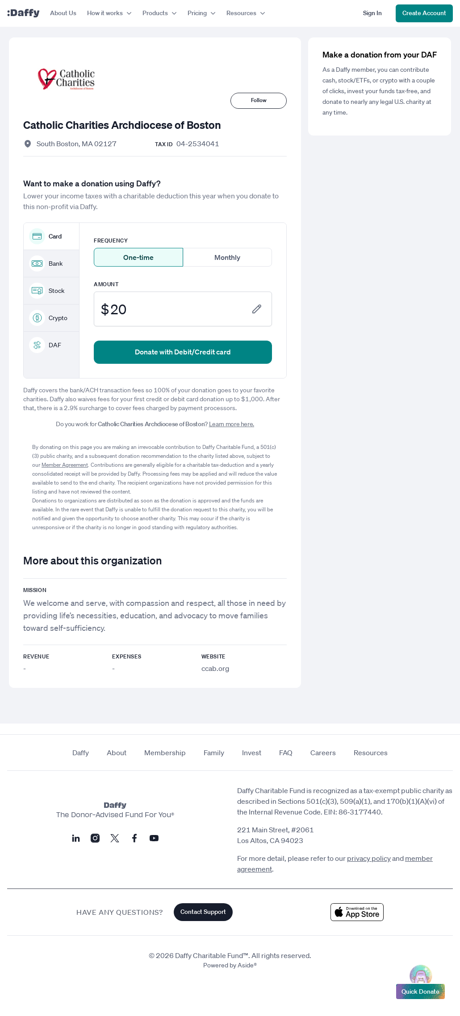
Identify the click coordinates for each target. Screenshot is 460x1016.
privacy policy (369, 858)
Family (214, 752)
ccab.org (215, 668)
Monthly (227, 257)
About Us (63, 13)
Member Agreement (65, 465)
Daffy (80, 752)
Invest (251, 752)
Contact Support (203, 912)
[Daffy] (23, 13)
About (116, 752)
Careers (323, 752)
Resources (371, 752)
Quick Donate (420, 989)
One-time (138, 257)
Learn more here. (231, 424)
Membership (165, 752)
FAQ (286, 752)
